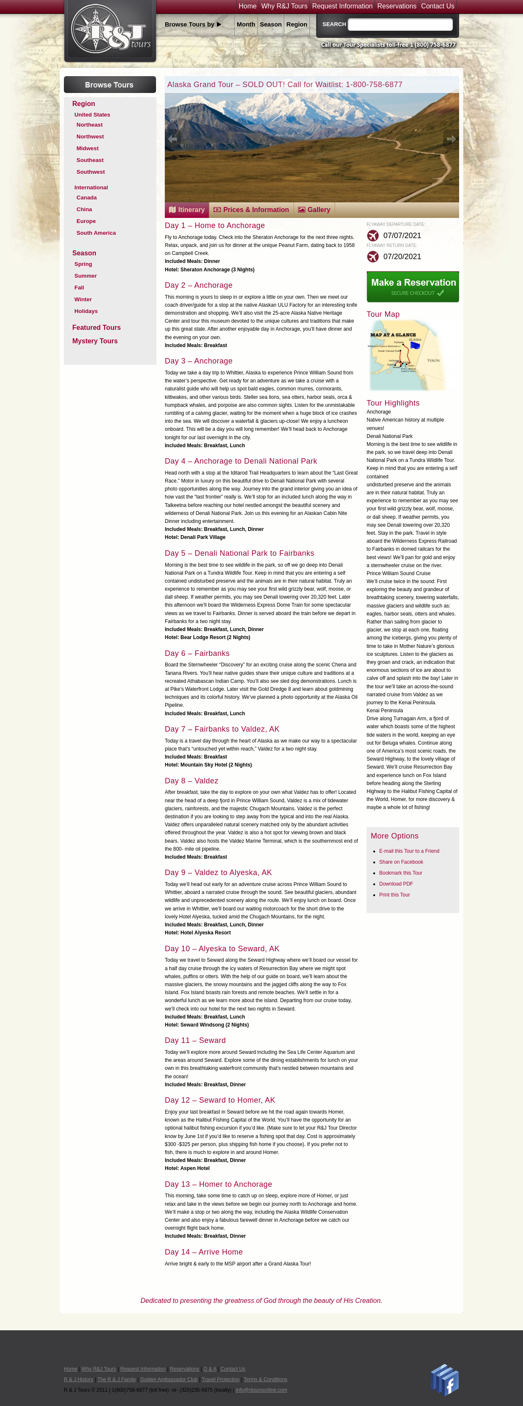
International (91, 187)
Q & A (210, 1369)
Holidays (86, 311)
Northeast (90, 125)
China (84, 209)
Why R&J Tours (284, 6)
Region (296, 24)
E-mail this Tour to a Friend (409, 851)
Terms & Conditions (266, 1379)
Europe (86, 221)
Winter (83, 299)
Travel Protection (221, 1379)
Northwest (90, 136)
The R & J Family (117, 1379)
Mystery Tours (95, 341)
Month (246, 24)
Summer (85, 276)
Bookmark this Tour (401, 873)
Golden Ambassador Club (169, 1379)
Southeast (90, 160)
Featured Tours (96, 327)
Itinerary (191, 209)
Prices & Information (256, 209)
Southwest (91, 172)
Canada (87, 197)
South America (96, 233)
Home (248, 6)
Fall (79, 287)
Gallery (319, 209)
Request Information (342, 6)
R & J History (78, 1379)
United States (92, 114)
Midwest (88, 148)
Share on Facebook (401, 862)
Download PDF (396, 884)
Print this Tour (394, 895)
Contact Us (437, 6)
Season (271, 24)
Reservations (396, 6)
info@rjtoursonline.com (261, 1390)
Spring (83, 264)
